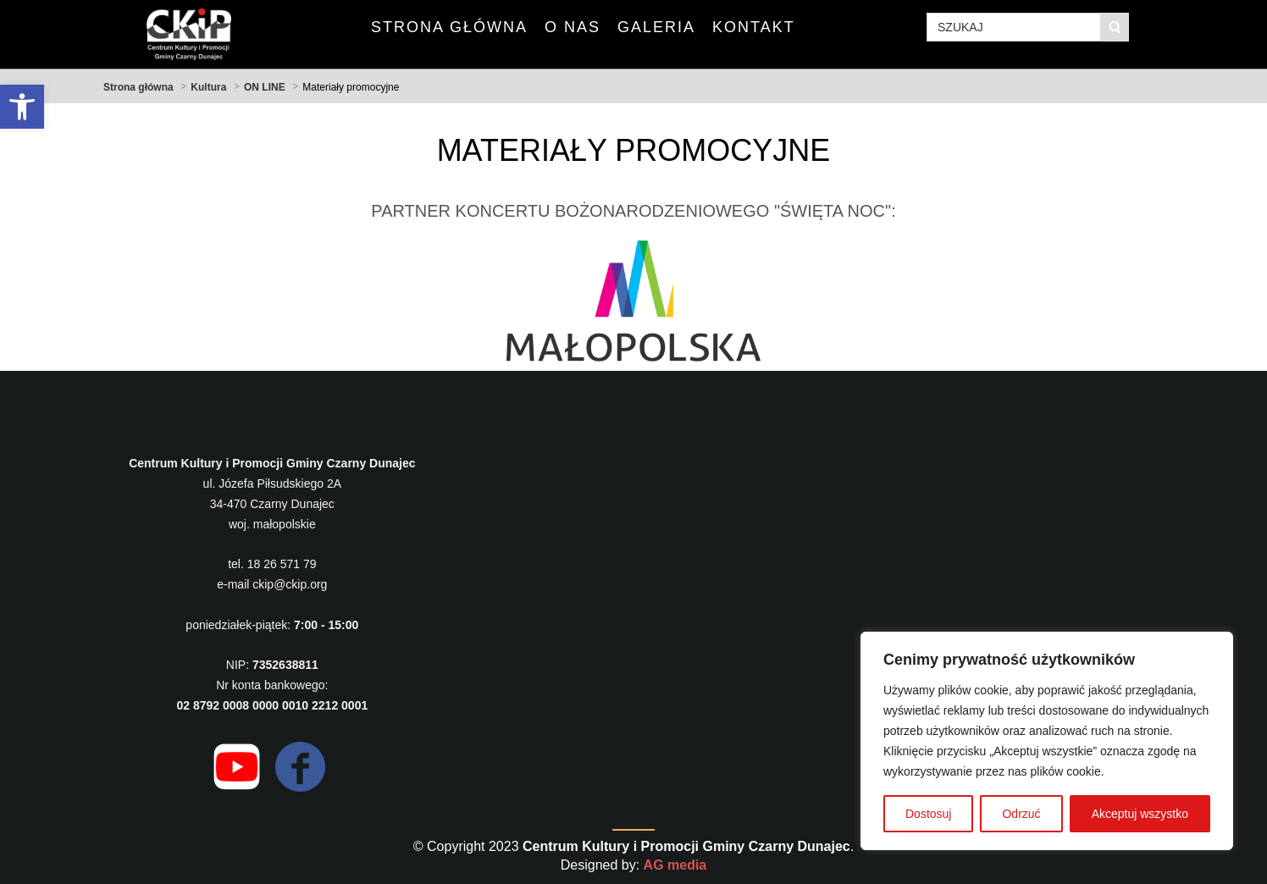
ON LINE (264, 87)
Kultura (208, 87)
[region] (1046, 741)
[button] (22, 107)
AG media (675, 865)
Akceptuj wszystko (1140, 813)
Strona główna (138, 87)
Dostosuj (928, 813)
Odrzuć (1021, 813)
